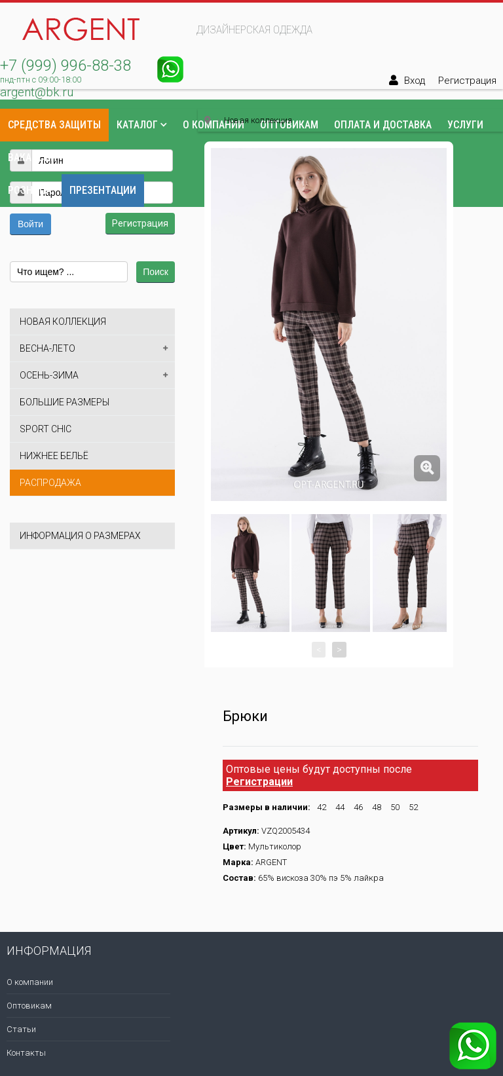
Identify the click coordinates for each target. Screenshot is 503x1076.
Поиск (155, 272)
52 (413, 807)
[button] (20, 129)
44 (340, 807)
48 (376, 807)
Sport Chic (45, 429)
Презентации (102, 190)
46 (358, 807)
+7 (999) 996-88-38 (65, 65)
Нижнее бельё (54, 456)
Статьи (21, 1029)
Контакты (98, 157)
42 (321, 807)
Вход (414, 80)
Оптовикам (29, 1006)
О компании (30, 982)
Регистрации (259, 781)
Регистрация (467, 80)
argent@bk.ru (36, 92)
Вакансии (32, 157)
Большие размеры (64, 402)
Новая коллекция (63, 321)
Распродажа (50, 482)
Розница (30, 190)
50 (395, 807)
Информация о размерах (80, 535)
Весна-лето (47, 348)
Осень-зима (49, 375)
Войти (30, 224)
